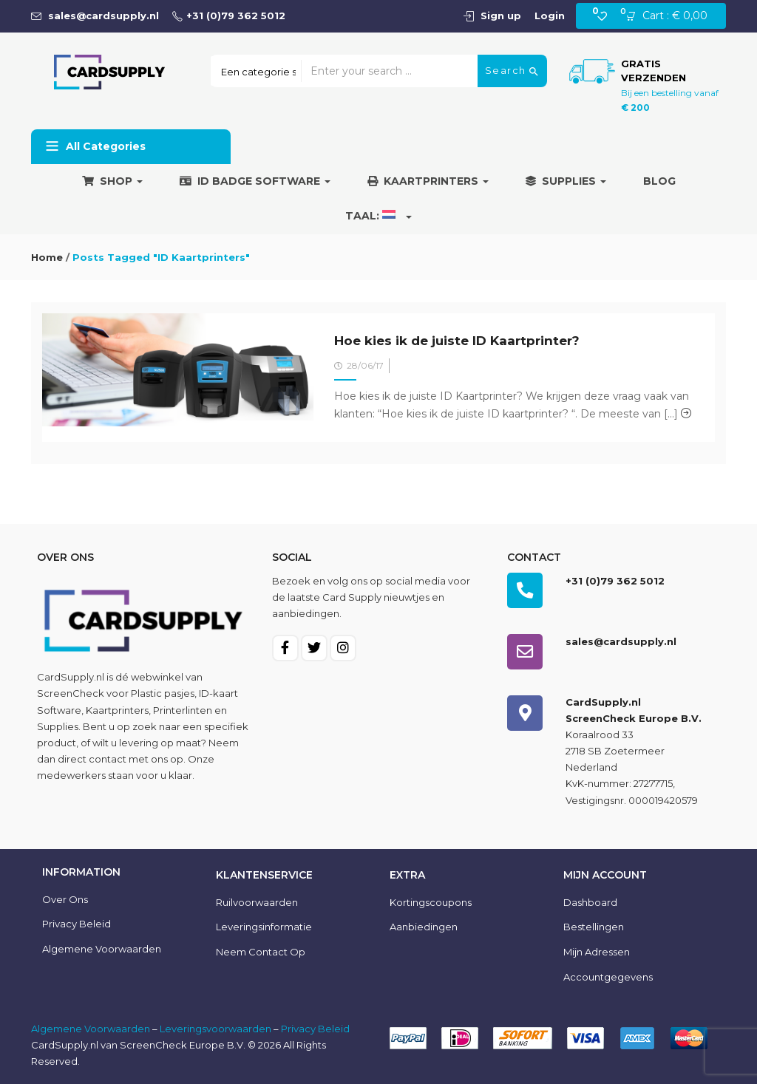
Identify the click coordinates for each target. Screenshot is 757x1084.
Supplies (566, 181)
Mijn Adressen (596, 952)
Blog (659, 181)
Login (549, 15)
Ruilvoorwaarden (257, 902)
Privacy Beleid (76, 924)
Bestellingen (593, 927)
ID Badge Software (255, 181)
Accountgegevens (608, 977)
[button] (671, 16)
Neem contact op (260, 952)
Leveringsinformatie (264, 927)
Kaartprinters (428, 181)
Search (512, 71)
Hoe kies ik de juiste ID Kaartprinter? (457, 340)
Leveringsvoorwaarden (215, 1028)
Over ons (65, 899)
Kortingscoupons (431, 902)
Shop (112, 181)
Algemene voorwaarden (101, 949)
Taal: (378, 215)
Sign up (501, 15)
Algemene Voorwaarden (90, 1028)
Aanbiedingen (424, 927)
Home (47, 257)
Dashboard (590, 902)
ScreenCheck (70, 693)
